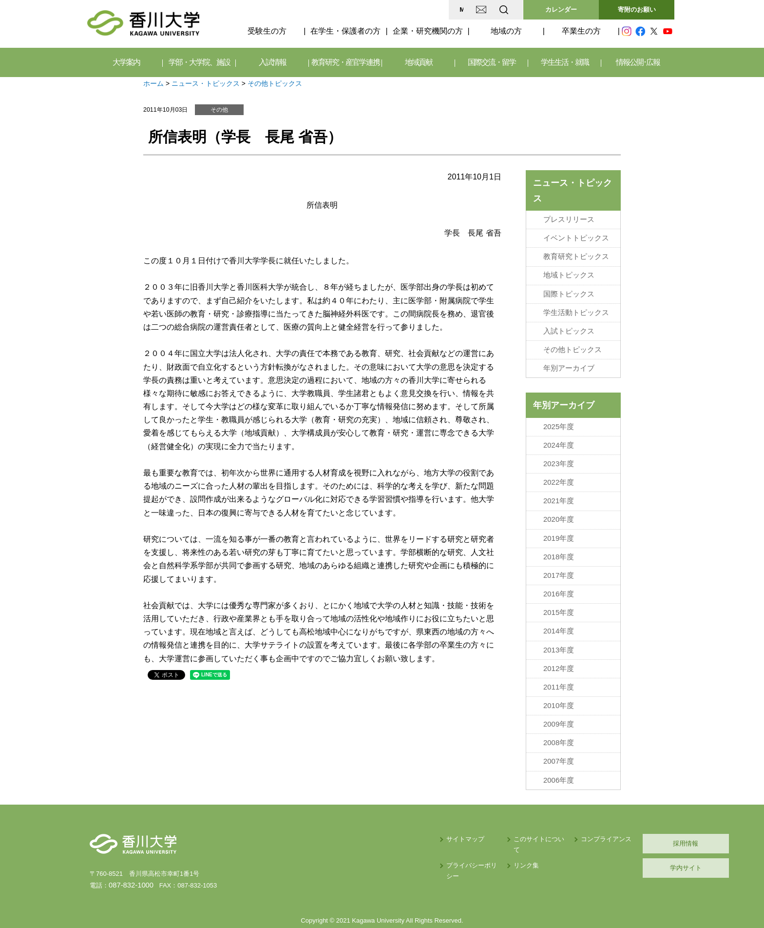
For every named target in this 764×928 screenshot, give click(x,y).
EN (465, 9)
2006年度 (558, 754)
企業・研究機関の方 (428, 31)
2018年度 (558, 542)
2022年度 (558, 471)
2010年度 (558, 683)
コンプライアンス (533, 812)
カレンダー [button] (561, 9)
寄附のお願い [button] (637, 9)
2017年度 (558, 559)
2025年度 (558, 418)
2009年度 (558, 701)
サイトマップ (368, 812)
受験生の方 (267, 31)
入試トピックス (568, 325)
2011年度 (558, 666)
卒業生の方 (581, 31)
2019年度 (558, 524)
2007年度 (558, 736)
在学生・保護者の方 (345, 31)
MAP (389, 9)
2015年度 (558, 595)
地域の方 (506, 31)
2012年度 (558, 648)
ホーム (153, 83)
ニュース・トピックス (206, 83)
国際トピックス (568, 290)
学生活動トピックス (576, 307)
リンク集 (441, 828)
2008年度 (558, 719)
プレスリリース (568, 219)
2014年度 (558, 612)
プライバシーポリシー (380, 828)
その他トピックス (275, 83)
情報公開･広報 (638, 62)
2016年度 (558, 577)
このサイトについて (456, 812)
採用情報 (628, 816)
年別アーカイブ (568, 360)
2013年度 (558, 630)
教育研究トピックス (576, 254)
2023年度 (558, 453)
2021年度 (558, 489)
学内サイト (628, 841)
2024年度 (558, 435)
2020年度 (558, 506)
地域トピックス (568, 272)
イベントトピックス (576, 236)
